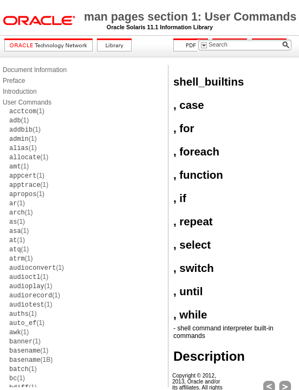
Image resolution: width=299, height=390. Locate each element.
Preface (14, 80)
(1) (26, 111)
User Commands (27, 102)
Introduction (20, 91)
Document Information (35, 70)
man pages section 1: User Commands (190, 16)
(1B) (31, 359)
